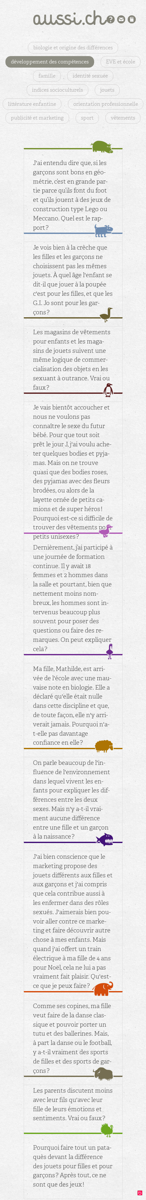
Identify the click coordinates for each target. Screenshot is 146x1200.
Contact (121, 19)
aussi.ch (73, 17)
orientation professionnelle (105, 104)
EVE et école (120, 61)
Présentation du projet (111, 19)
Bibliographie (132, 19)
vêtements (123, 117)
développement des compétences (50, 61)
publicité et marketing (37, 117)
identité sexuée (90, 75)
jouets (107, 90)
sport (87, 117)
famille (46, 75)
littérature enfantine (32, 104)
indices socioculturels (57, 90)
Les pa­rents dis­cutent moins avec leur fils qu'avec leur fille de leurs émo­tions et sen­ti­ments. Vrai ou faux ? (73, 1104)
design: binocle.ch (141, 1194)
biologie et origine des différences (73, 47)
